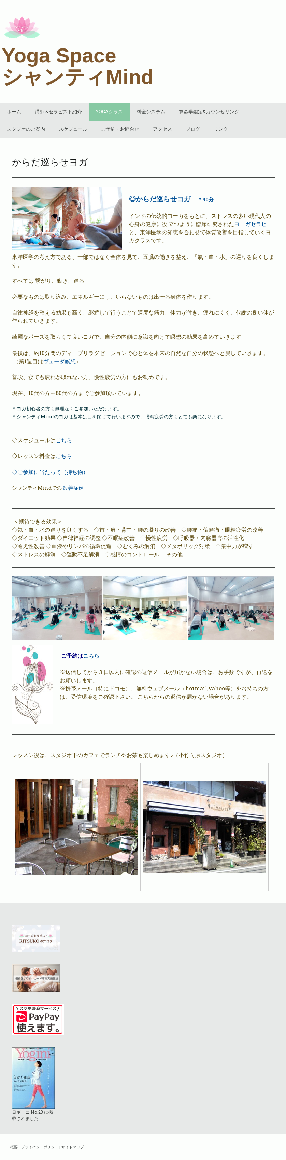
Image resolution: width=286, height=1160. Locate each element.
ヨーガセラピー (253, 223)
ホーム (14, 111)
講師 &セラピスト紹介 (58, 111)
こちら (64, 440)
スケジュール (73, 129)
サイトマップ (72, 1146)
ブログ (193, 129)
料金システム (151, 111)
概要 (14, 1146)
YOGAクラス (109, 111)
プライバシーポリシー (39, 1146)
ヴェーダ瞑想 (59, 361)
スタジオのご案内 (26, 129)
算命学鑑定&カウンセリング (209, 111)
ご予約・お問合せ (120, 129)
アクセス (162, 129)
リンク (221, 129)
